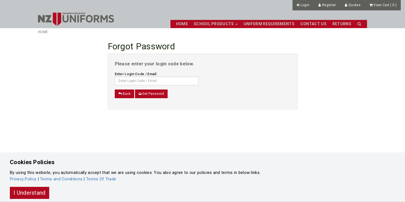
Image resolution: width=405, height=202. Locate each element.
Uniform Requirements (269, 24)
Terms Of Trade (101, 179)
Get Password (151, 94)
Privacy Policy (23, 179)
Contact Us (313, 24)
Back (124, 94)
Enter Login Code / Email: (136, 74)
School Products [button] (216, 24)
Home (182, 24)
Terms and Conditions (61, 179)
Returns (341, 24)
